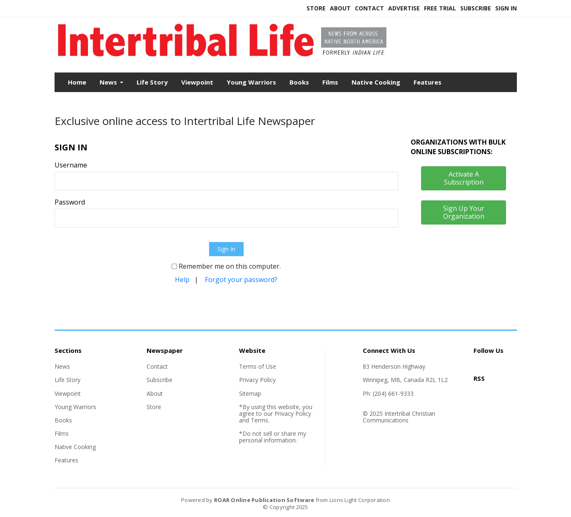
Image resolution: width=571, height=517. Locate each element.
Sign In (506, 8)
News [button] (109, 82)
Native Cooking (376, 82)
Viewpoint (197, 82)
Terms (259, 420)
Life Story (152, 82)
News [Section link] (62, 366)
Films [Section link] (62, 433)
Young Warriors (251, 82)
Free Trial (440, 8)
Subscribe (475, 8)
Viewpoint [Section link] (68, 393)
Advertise (404, 8)
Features (427, 82)
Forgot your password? (241, 279)
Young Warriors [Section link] (75, 407)
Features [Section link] (66, 460)
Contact (369, 8)
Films (330, 82)
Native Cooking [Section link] (75, 447)
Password (70, 202)
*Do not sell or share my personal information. (272, 437)
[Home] (226, 54)
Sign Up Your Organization (463, 212)
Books (299, 82)
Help (182, 279)
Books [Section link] (63, 420)
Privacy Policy (257, 380)
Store (316, 8)
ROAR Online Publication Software (264, 500)
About (340, 8)
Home (77, 82)
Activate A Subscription (464, 178)
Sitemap (250, 393)
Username (71, 165)
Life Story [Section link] (67, 380)
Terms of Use (257, 366)
